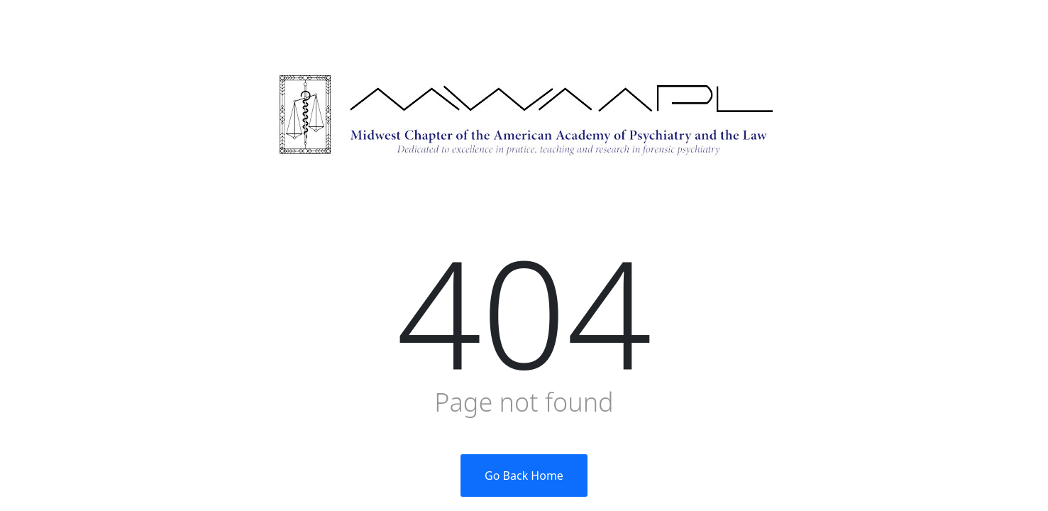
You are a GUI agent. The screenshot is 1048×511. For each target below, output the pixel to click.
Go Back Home (524, 475)
